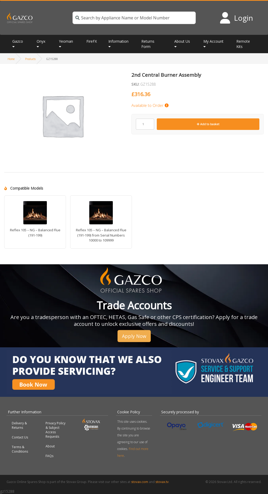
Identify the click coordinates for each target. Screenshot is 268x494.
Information (118, 41)
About (50, 446)
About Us (182, 41)
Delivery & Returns (19, 425)
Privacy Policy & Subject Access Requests (55, 430)
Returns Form (147, 44)
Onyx (41, 41)
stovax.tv (162, 482)
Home (11, 59)
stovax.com (139, 482)
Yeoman (66, 41)
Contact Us (20, 437)
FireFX (91, 41)
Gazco (17, 41)
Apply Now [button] (134, 336)
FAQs (49, 456)
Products (30, 59)
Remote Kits (243, 44)
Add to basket (208, 124)
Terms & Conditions (20, 449)
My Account (213, 41)
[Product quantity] (145, 124)
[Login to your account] (236, 18)
